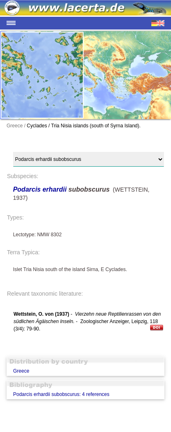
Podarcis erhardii (40, 189)
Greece (21, 371)
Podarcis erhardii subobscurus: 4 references (61, 394)
